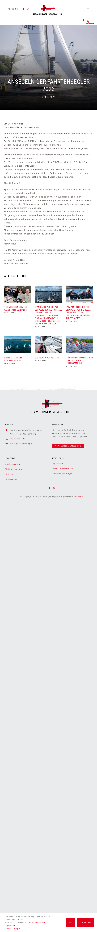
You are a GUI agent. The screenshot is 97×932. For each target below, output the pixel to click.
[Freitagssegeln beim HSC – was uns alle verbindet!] (17, 294)
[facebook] (23, 9)
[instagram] (28, 9)
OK (70, 922)
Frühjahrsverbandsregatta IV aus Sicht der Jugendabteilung (79, 361)
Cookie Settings (12, 928)
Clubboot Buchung (14, 468)
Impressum (57, 462)
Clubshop (9, 473)
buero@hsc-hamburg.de (22, 442)
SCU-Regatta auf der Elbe (47, 358)
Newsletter (57, 432)
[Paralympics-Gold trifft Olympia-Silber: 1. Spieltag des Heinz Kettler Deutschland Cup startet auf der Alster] (79, 294)
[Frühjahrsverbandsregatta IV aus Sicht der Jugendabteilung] (79, 344)
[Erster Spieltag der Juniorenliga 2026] (17, 344)
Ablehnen (85, 922)
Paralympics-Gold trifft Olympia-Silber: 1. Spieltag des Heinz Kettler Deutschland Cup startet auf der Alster (78, 312)
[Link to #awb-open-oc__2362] (83, 20)
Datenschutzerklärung (63, 467)
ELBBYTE (81, 496)
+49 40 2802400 (17, 437)
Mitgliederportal (13, 463)
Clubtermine (11, 478)
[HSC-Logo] (47, 5)
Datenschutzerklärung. (37, 922)
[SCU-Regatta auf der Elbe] (48, 344)
